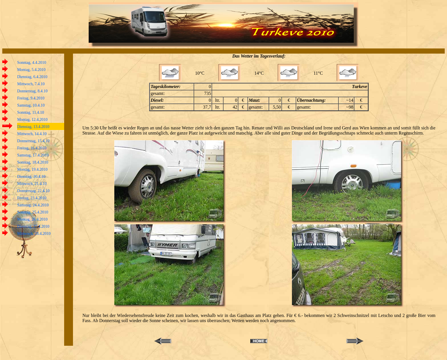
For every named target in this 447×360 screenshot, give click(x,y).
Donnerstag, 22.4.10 (33, 191)
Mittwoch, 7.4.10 (30, 84)
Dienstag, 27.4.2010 (33, 226)
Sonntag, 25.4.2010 (32, 212)
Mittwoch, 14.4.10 (31, 134)
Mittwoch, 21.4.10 (31, 184)
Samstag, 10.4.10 (30, 105)
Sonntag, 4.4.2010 (31, 62)
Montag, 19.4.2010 (32, 169)
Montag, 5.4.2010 (31, 70)
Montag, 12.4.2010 (32, 119)
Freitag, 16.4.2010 (31, 148)
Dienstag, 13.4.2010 (33, 127)
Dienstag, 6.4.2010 (32, 77)
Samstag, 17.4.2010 (32, 155)
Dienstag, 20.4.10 (31, 176)
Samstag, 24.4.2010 (32, 205)
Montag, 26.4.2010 (32, 219)
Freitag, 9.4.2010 (30, 98)
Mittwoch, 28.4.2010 (33, 233)
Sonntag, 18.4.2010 (32, 162)
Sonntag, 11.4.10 (30, 112)
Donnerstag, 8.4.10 (32, 91)
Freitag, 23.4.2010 (31, 198)
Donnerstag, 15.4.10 (33, 141)
